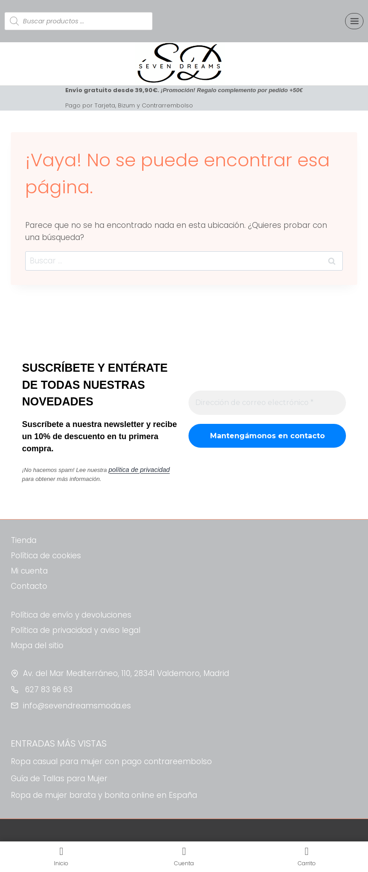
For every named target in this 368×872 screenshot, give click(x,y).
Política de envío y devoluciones (71, 615)
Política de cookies (46, 555)
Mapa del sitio (37, 645)
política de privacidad (135, 470)
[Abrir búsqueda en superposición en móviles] (78, 21)
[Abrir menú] (354, 21)
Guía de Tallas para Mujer (59, 778)
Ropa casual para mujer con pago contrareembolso (111, 761)
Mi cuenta (29, 570)
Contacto (29, 586)
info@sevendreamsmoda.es (77, 705)
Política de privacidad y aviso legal (75, 630)
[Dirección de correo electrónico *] (267, 403)
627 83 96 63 (47, 689)
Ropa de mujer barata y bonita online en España (104, 795)
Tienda (23, 540)
